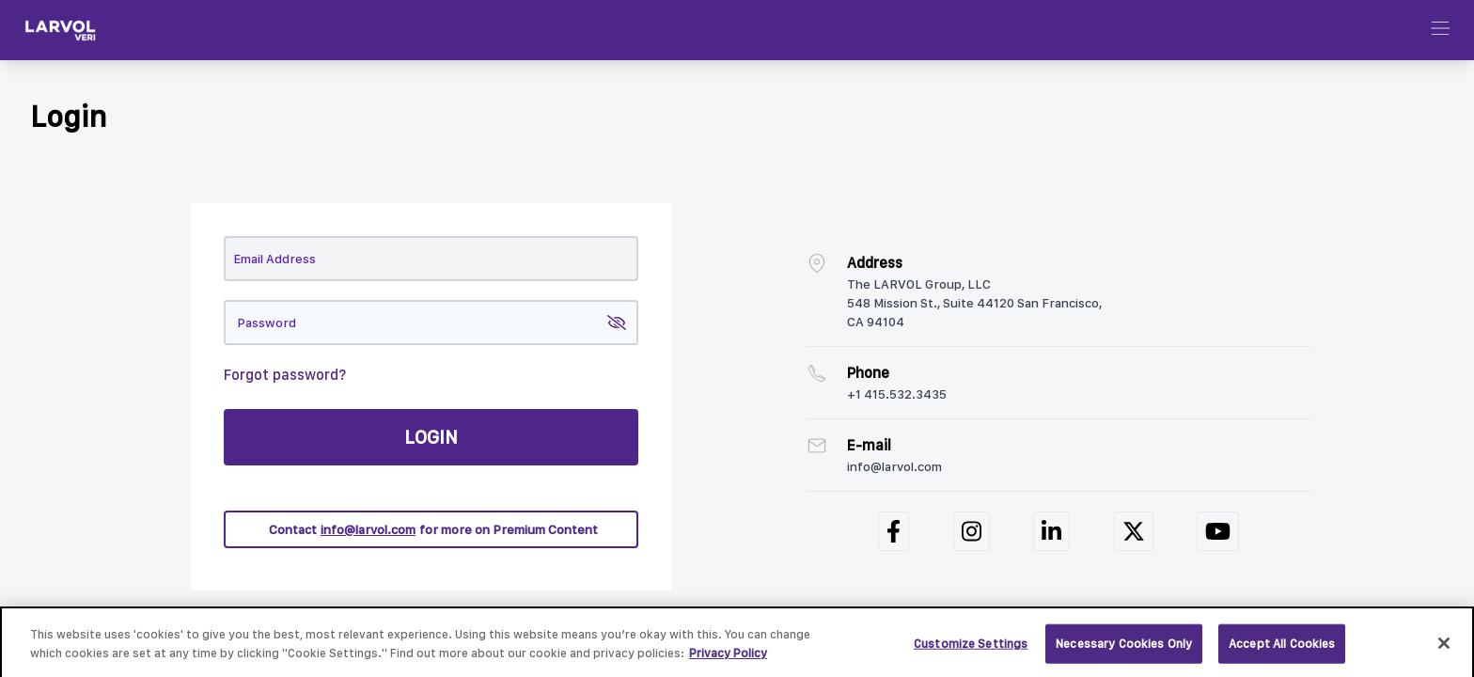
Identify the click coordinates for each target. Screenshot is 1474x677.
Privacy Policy (728, 657)
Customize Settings (970, 647)
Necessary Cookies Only (1124, 647)
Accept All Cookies (1282, 647)
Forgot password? (285, 375)
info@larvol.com (368, 529)
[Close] (1444, 648)
